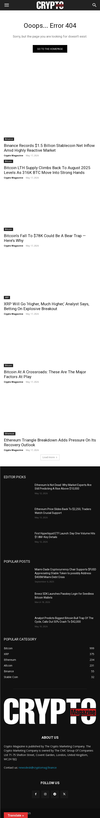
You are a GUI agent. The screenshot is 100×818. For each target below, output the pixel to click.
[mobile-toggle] (6, 5)
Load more (50, 457)
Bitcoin (8, 161)
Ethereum (9, 433)
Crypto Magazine (13, 155)
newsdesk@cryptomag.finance (38, 767)
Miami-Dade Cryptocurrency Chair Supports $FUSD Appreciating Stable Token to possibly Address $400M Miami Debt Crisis (65, 573)
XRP (7, 297)
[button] (94, 5)
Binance (9, 139)
